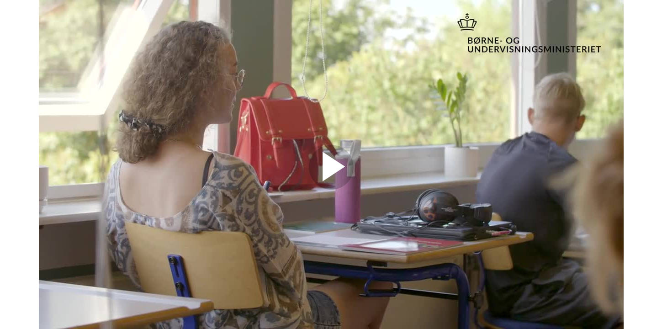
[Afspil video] (331, 187)
